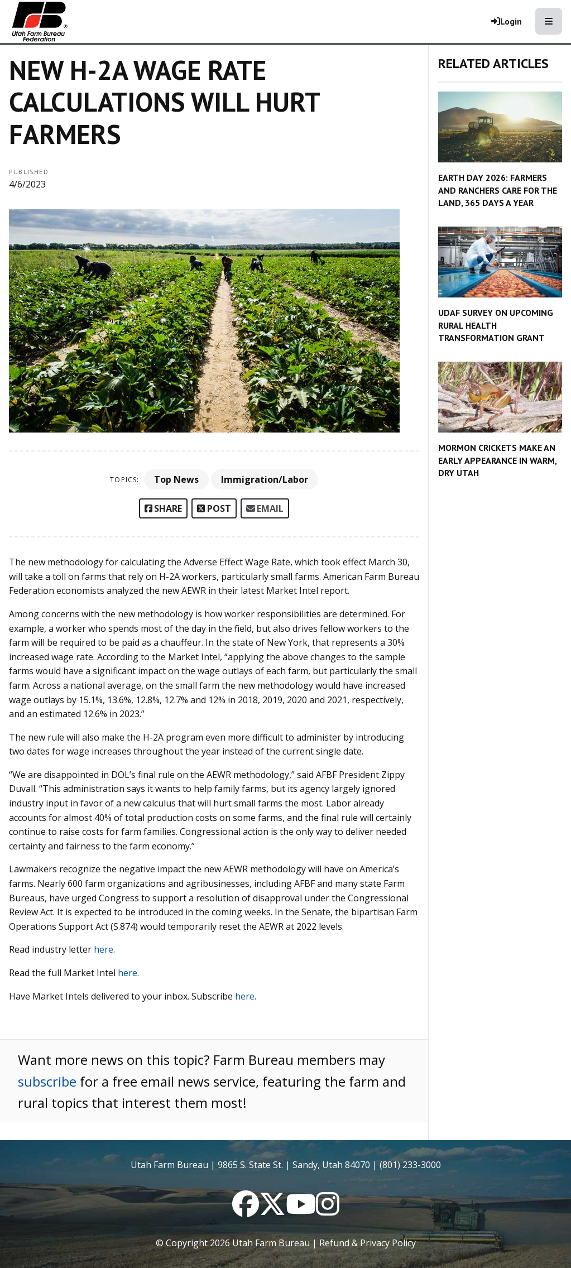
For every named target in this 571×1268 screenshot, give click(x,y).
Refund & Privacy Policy (367, 1243)
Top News (176, 479)
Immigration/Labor (264, 479)
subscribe (47, 1081)
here (103, 949)
